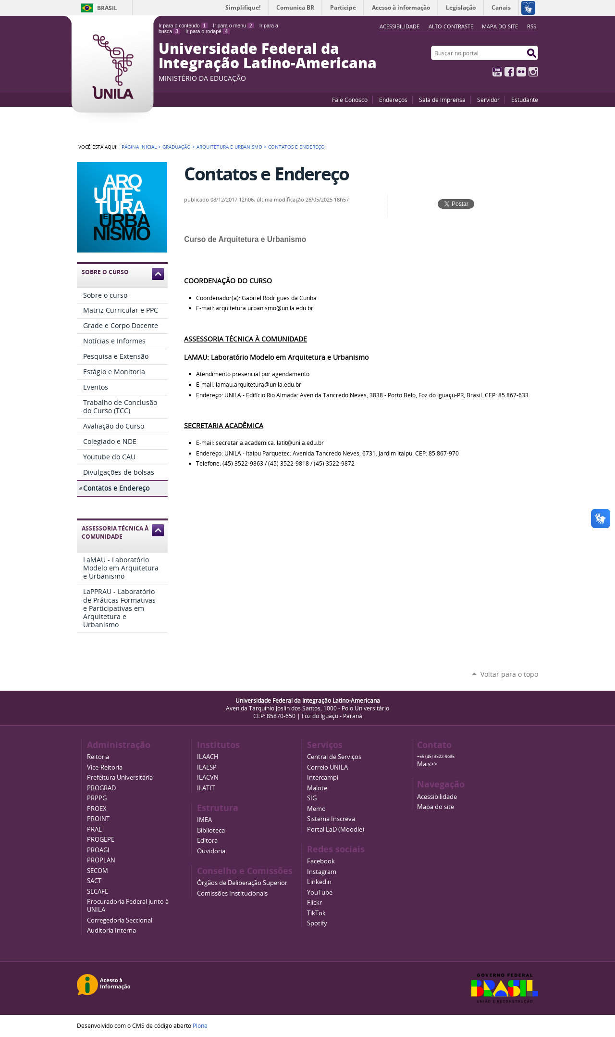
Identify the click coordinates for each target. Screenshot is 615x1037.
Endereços (393, 99)
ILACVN (208, 777)
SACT (94, 881)
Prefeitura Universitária (120, 777)
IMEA (204, 820)
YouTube (497, 71)
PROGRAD (101, 788)
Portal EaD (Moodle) (335, 829)
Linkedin (319, 882)
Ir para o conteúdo (183, 25)
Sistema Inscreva (331, 819)
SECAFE (97, 891)
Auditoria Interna (111, 930)
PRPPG (97, 798)
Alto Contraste (451, 26)
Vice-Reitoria (105, 767)
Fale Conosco (350, 99)
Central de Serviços (334, 757)
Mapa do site (500, 26)
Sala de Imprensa (442, 99)
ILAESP (207, 767)
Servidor (488, 99)
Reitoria (98, 757)
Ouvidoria (211, 851)
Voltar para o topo (509, 674)
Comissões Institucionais (232, 893)
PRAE (94, 829)
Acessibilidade (437, 797)
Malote (317, 788)
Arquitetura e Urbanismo (229, 146)
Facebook (509, 71)
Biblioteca (211, 830)
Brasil (107, 8)
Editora (207, 840)
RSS (531, 26)
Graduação (176, 146)
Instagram (533, 71)
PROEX (97, 809)
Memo (316, 809)
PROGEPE (100, 839)
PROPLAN (101, 860)
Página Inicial (139, 146)
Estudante (524, 99)
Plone (200, 1025)
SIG (312, 798)
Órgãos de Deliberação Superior (242, 883)
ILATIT (206, 788)
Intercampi (322, 777)
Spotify (317, 923)
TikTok (316, 913)
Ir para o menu (233, 25)
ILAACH (208, 757)
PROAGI (98, 850)
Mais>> (427, 764)
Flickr (521, 71)
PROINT (98, 819)
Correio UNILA (327, 767)
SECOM (97, 871)
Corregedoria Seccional (119, 920)
